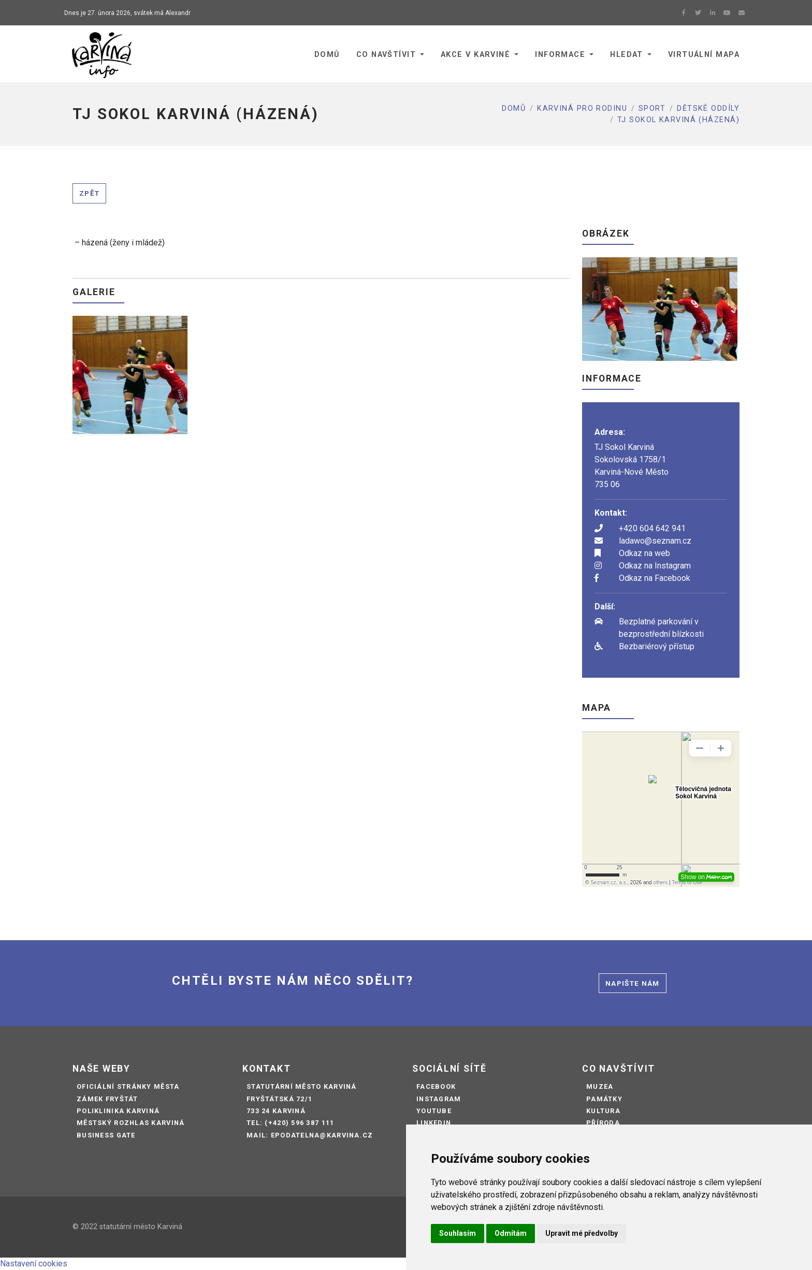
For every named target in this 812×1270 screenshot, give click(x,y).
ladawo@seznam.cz (655, 541)
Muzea (599, 1086)
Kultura (603, 1111)
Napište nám (632, 983)
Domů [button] (327, 54)
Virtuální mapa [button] (704, 54)
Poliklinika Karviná (118, 1111)
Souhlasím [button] (457, 1233)
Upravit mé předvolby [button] (581, 1233)
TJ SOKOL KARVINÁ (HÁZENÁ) (678, 119)
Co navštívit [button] (386, 54)
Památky (604, 1099)
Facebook (436, 1086)
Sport (652, 108)
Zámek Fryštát (107, 1099)
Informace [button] (560, 54)
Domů (514, 108)
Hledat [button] (626, 54)
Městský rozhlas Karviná (130, 1123)
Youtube (434, 1111)
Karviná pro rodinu (582, 108)
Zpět (89, 193)
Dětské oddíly (708, 108)
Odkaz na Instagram (655, 566)
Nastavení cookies (33, 1263)
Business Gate (106, 1135)
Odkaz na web (644, 553)
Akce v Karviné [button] (475, 54)
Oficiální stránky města (128, 1086)
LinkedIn (433, 1123)
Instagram (438, 1099)
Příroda (603, 1123)
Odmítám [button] (511, 1233)
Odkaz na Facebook (654, 578)
